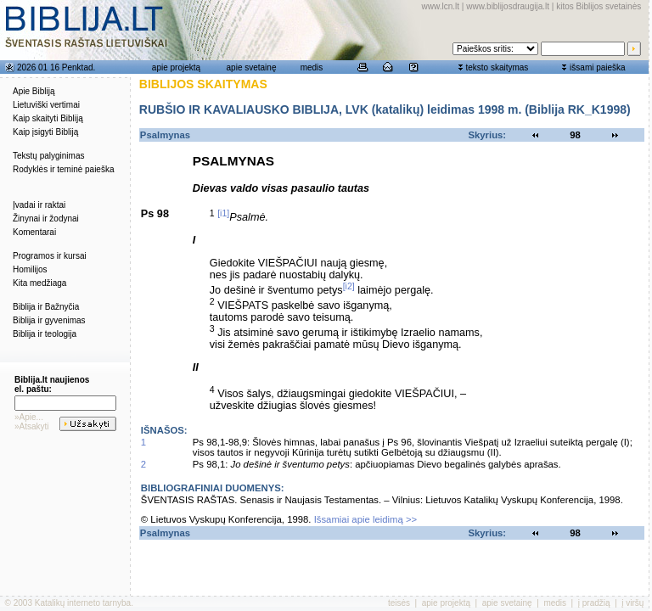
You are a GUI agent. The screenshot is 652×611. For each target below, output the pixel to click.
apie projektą (176, 67)
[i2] (349, 286)
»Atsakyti (31, 426)
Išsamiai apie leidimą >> (366, 519)
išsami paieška (598, 67)
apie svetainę (252, 67)
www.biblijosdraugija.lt (507, 6)
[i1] (223, 213)
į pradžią (594, 603)
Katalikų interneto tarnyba (83, 603)
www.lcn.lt (440, 6)
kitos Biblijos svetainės (598, 6)
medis (312, 67)
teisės (399, 603)
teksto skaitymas (496, 67)
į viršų (632, 603)
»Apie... (28, 417)
